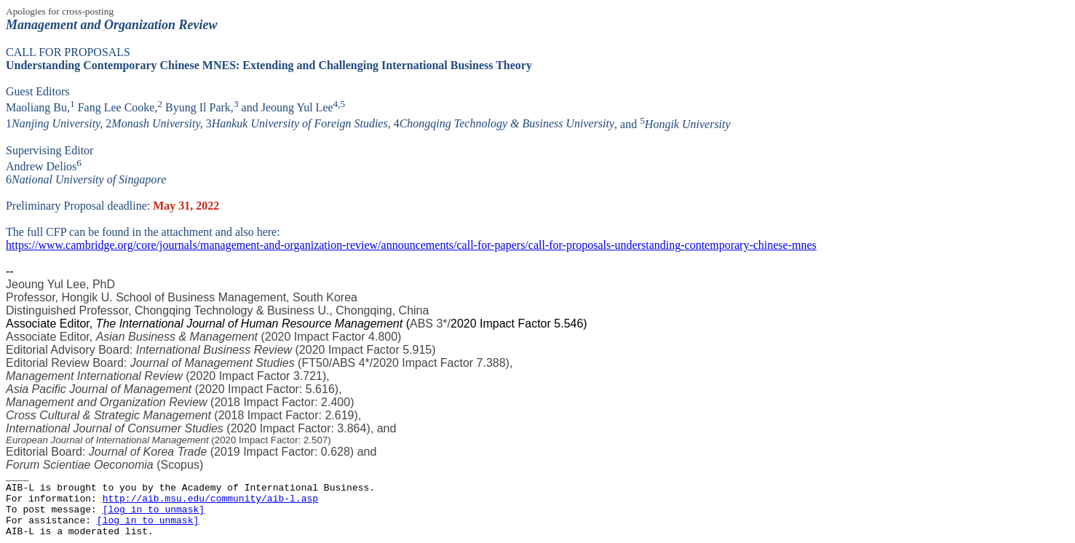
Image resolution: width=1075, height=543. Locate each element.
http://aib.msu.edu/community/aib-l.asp (210, 499)
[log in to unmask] (154, 509)
